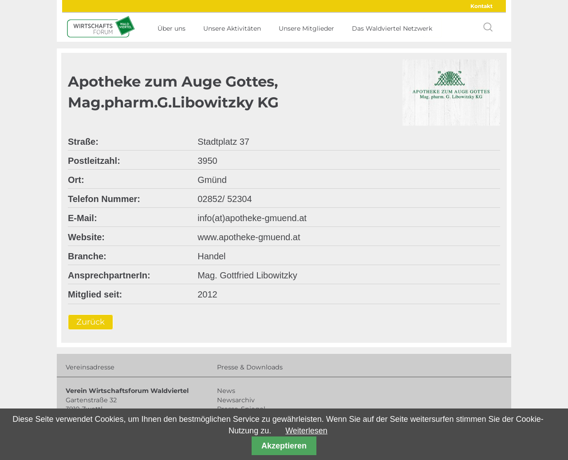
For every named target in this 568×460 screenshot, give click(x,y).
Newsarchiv (236, 400)
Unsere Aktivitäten (232, 28)
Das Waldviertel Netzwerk (392, 28)
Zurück (90, 322)
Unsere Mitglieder (306, 28)
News (226, 391)
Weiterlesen (306, 430)
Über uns (171, 28)
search (488, 27)
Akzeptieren (284, 445)
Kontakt (481, 6)
